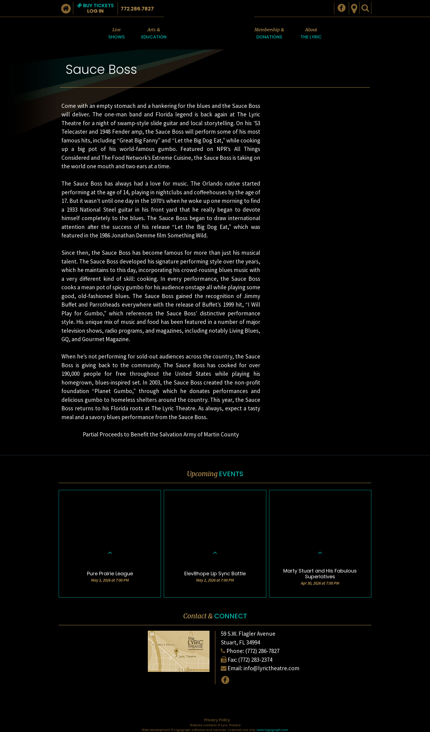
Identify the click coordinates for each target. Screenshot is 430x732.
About (311, 33)
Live (116, 33)
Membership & (269, 33)
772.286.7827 (137, 8)
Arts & (153, 33)
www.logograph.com (272, 730)
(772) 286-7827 (262, 651)
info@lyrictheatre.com (271, 668)
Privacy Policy (217, 720)
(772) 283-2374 (255, 659)
